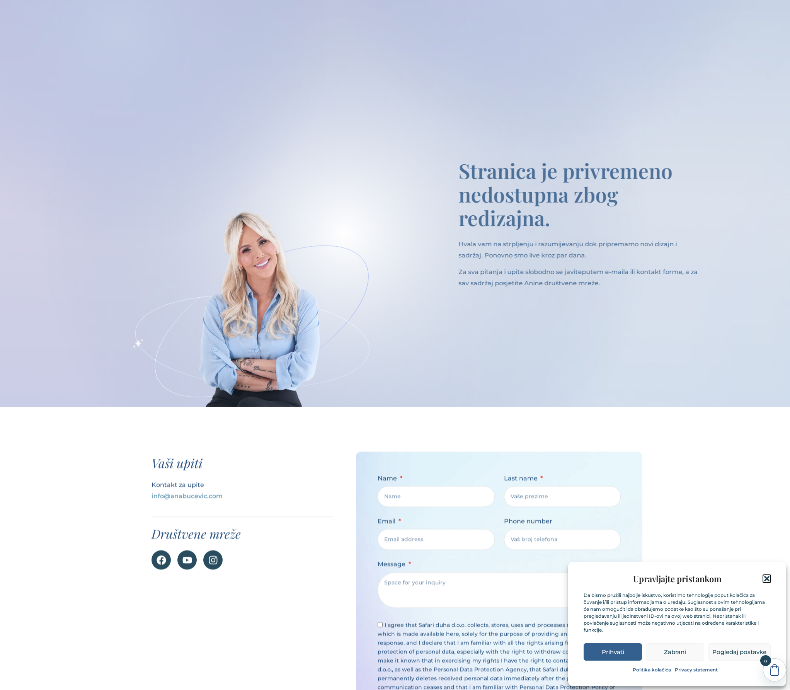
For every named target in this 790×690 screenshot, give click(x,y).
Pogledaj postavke (739, 652)
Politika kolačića (652, 670)
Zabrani (675, 652)
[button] (767, 579)
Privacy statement (696, 670)
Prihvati (613, 652)
